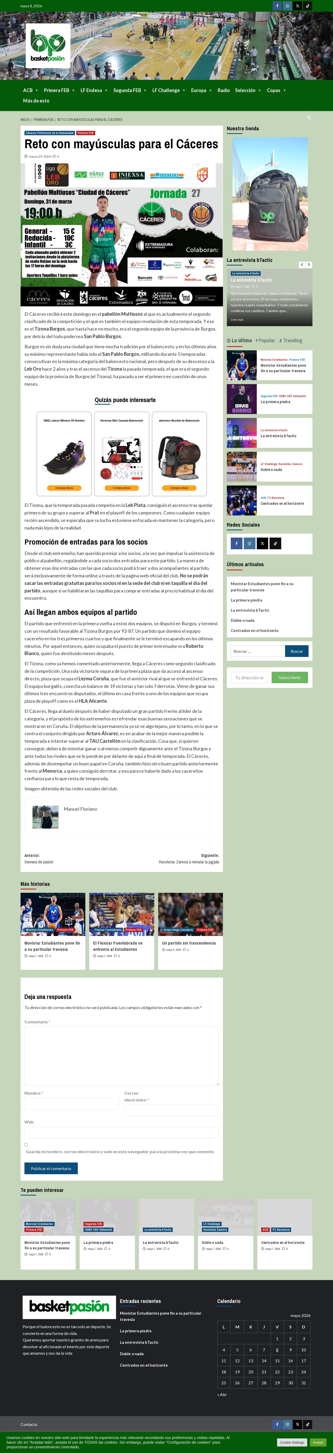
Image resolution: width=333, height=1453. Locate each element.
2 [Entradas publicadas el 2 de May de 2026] (290, 1341)
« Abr (222, 1397)
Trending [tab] (292, 340)
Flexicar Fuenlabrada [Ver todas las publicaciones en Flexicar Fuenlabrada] (108, 933)
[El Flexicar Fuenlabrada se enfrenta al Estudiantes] (121, 917)
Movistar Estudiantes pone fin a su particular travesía (52, 949)
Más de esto (36, 101)
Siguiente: (170, 862)
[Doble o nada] (242, 466)
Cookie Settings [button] (292, 1442)
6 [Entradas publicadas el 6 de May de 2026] (250, 1352)
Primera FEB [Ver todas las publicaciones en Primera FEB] (86, 133)
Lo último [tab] (241, 340)
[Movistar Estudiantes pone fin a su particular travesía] (53, 917)
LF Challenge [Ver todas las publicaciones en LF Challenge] (269, 464)
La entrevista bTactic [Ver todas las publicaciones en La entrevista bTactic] (245, 273)
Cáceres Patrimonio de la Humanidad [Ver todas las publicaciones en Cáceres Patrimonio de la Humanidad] (49, 133)
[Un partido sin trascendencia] (190, 917)
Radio (224, 90)
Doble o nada (271, 469)
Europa (202, 90)
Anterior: (73, 862)
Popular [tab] (266, 340)
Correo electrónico (136, 1099)
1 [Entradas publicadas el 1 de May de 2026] (277, 1341)
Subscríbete (289, 677)
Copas (277, 90)
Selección (248, 90)
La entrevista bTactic (251, 280)
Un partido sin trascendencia (189, 946)
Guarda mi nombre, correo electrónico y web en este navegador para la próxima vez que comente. (120, 1154)
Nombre (33, 1096)
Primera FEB (59, 90)
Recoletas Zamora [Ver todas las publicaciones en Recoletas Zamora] (290, 464)
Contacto (29, 1427)
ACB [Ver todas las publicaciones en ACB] (263, 497)
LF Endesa (94, 90)
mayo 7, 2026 (36, 959)
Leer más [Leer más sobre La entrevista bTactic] (237, 319)
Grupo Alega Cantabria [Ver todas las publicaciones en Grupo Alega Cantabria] (178, 933)
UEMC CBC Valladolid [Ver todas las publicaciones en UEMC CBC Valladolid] (292, 396)
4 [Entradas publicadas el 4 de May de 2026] (224, 1352)
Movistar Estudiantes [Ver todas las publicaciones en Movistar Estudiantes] (39, 933)
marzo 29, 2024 (40, 156)
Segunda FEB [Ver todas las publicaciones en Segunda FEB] (269, 396)
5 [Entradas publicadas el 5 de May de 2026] (237, 1352)
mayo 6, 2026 (173, 953)
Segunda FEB (130, 90)
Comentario (37, 1024)
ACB (31, 90)
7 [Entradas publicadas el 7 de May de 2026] (264, 1352)
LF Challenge (169, 90)
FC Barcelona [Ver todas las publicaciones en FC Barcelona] (275, 497)
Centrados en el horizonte (282, 503)
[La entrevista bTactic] (242, 432)
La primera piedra (275, 401)
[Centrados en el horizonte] (242, 500)
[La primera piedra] (242, 398)
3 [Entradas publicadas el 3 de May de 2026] (304, 1341)
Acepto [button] (318, 1442)
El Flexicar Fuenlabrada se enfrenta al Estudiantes (118, 949)
